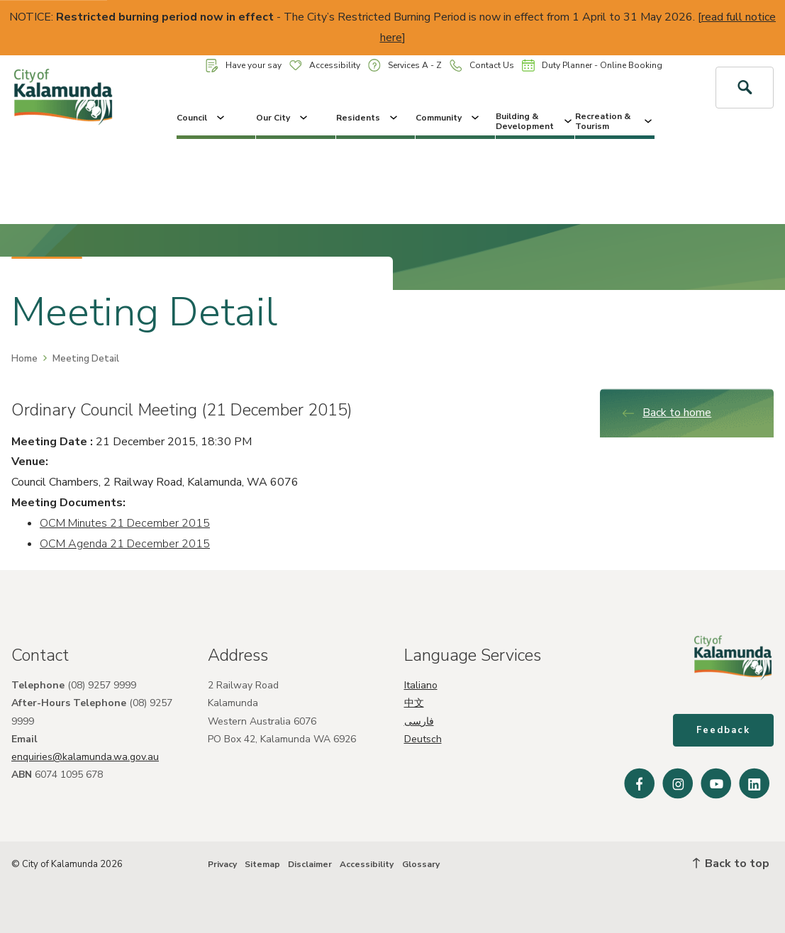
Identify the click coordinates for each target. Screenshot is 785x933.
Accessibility (324, 65)
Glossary (421, 864)
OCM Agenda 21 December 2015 (125, 544)
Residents (368, 117)
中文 (414, 703)
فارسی (419, 721)
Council (202, 117)
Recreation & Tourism (615, 121)
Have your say (244, 65)
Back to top (731, 863)
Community (448, 117)
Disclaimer (310, 864)
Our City (283, 117)
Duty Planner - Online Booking (592, 65)
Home (24, 358)
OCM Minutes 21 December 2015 (125, 523)
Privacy (222, 864)
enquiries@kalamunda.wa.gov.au (85, 757)
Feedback (723, 730)
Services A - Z (405, 65)
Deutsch (423, 739)
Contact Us (482, 66)
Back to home (666, 412)
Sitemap (262, 864)
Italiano (421, 685)
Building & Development (535, 121)
